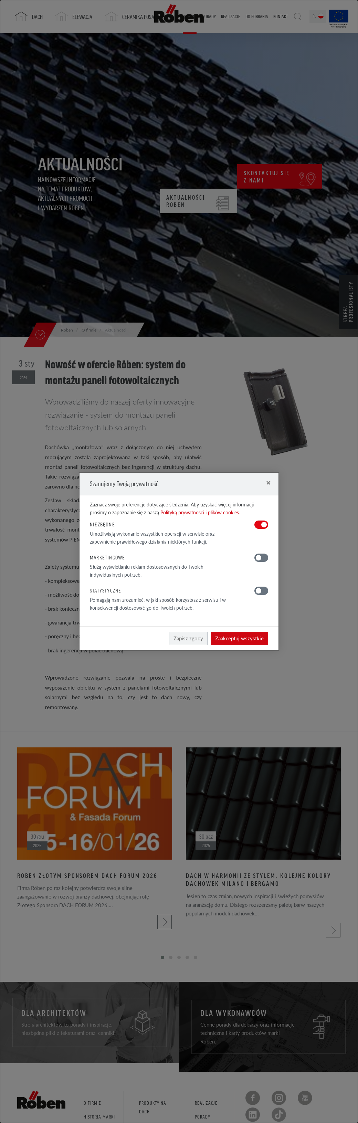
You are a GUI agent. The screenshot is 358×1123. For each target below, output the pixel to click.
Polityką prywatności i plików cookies (199, 512)
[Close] (268, 482)
